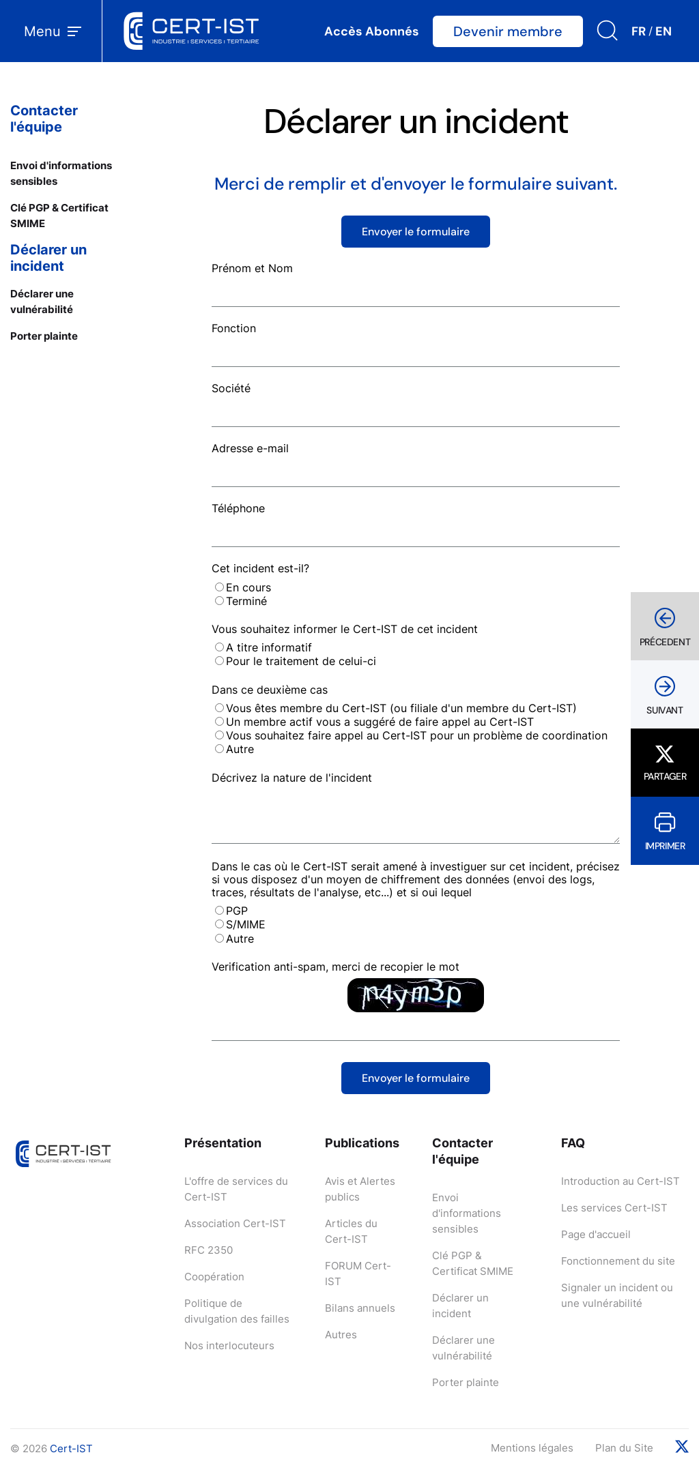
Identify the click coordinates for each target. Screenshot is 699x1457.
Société (231, 388)
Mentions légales (532, 1447)
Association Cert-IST (235, 1223)
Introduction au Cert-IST (620, 1181)
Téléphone (238, 508)
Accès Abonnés (371, 31)
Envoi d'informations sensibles (466, 1213)
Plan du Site (624, 1447)
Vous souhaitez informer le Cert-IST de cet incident (345, 629)
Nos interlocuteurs (229, 1345)
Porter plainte (44, 335)
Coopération (214, 1276)
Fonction (234, 328)
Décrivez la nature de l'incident (292, 777)
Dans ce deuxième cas (270, 689)
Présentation (222, 1143)
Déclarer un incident (48, 257)
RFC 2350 (208, 1249)
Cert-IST (71, 1448)
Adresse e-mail (250, 448)
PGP (237, 910)
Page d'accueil (596, 1234)
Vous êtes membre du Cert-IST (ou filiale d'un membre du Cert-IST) (401, 708)
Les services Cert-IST (614, 1207)
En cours (248, 587)
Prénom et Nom (252, 268)
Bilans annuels (360, 1307)
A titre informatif (269, 647)
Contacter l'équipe (44, 118)
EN (663, 31)
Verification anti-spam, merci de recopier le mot (335, 966)
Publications (362, 1143)
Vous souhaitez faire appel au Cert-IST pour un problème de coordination (417, 735)
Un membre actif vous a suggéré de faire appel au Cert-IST (380, 721)
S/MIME (246, 924)
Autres (341, 1334)
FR (638, 31)
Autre (240, 749)
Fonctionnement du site (618, 1260)
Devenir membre (507, 31)
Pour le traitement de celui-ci (301, 661)
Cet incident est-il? (260, 568)
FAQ (573, 1143)
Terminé (246, 601)
